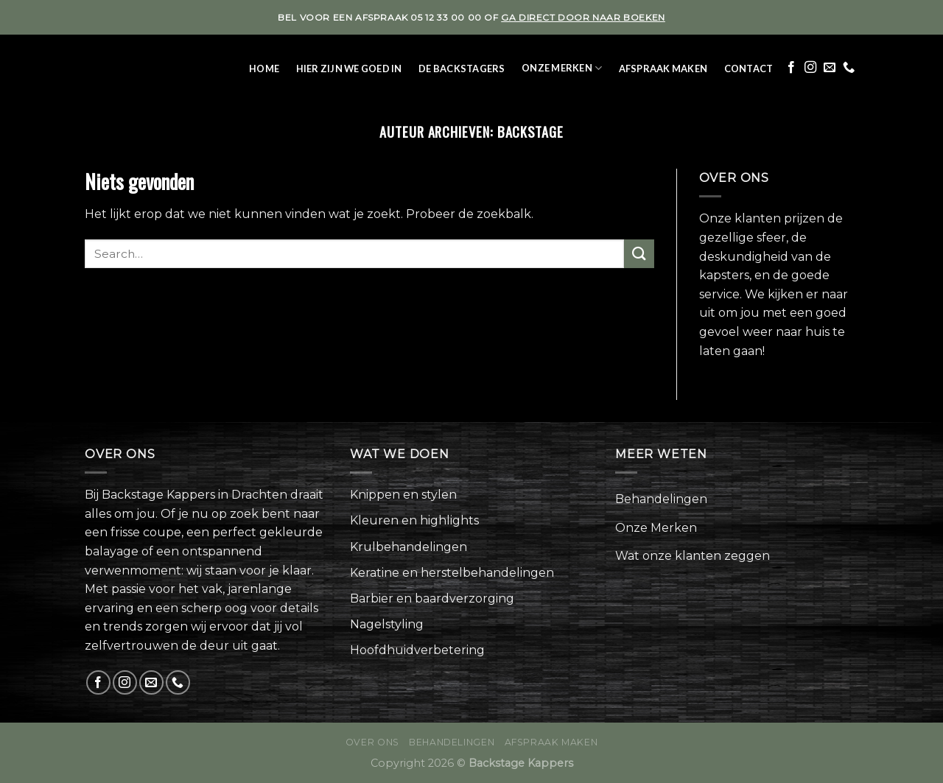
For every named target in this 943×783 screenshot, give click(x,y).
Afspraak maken (663, 68)
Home (264, 68)
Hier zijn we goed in (349, 68)
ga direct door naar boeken (583, 17)
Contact (749, 68)
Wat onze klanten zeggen (692, 556)
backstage (530, 131)
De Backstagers (461, 68)
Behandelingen (661, 499)
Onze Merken (562, 68)
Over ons (372, 742)
